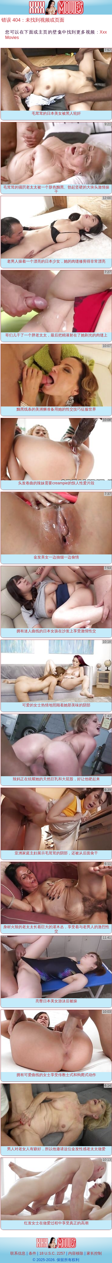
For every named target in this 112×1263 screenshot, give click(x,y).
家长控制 (94, 1253)
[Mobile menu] (5, 7)
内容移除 (75, 1253)
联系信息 (17, 1253)
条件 (32, 1253)
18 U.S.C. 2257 (52, 1253)
